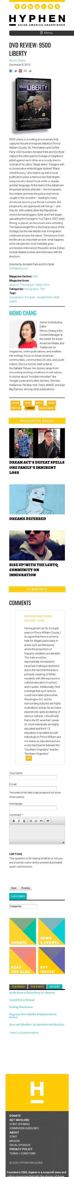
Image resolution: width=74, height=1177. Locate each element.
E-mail (13, 784)
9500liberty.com (18, 268)
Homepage (15, 803)
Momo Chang (23, 313)
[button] (13, 820)
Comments (37, 589)
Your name (15, 773)
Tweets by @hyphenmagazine (24, 1032)
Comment (16, 814)
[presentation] (37, 876)
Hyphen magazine (37, 1092)
